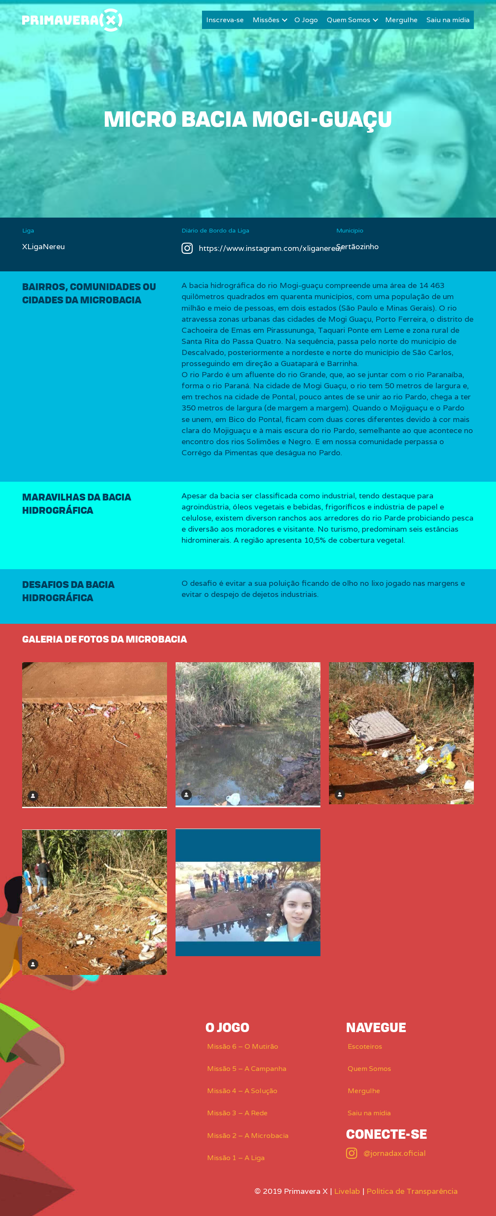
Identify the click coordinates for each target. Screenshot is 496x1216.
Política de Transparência (412, 1191)
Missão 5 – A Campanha (246, 1068)
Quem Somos (348, 19)
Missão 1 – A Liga (236, 1157)
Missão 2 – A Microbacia (247, 1135)
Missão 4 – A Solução (242, 1090)
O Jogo (306, 19)
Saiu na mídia (448, 19)
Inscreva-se (225, 19)
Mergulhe (401, 19)
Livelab (347, 1191)
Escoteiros (365, 1046)
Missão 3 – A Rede (237, 1112)
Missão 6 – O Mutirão (242, 1046)
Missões (266, 19)
